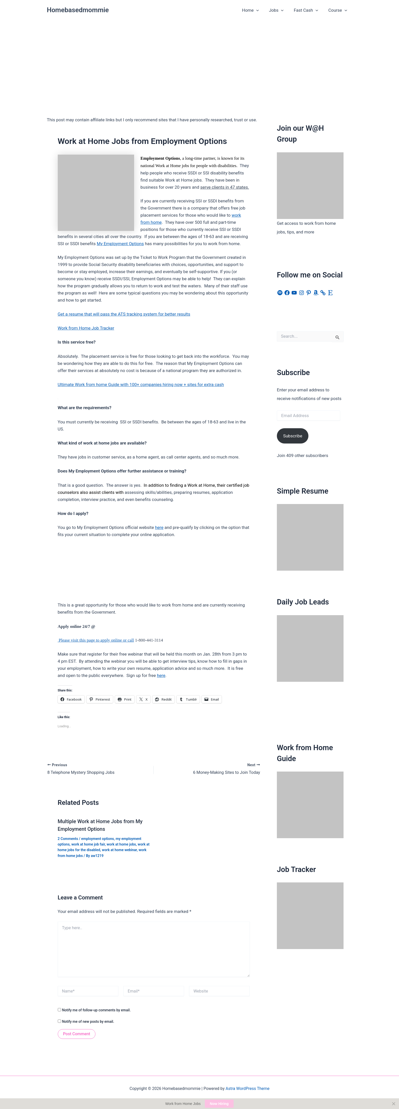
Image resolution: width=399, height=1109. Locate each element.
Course (338, 10)
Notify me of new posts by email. (88, 1021)
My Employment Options (120, 243)
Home (255, 10)
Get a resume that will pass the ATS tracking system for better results (124, 314)
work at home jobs (121, 844)
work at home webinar (119, 850)
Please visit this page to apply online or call (96, 640)
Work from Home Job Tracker (86, 328)
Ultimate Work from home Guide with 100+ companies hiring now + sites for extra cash (141, 384)
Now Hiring (219, 1104)
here (159, 527)
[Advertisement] (199, 58)
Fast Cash (308, 10)
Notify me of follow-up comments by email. (96, 1010)
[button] (261, 10)
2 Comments (68, 838)
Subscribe (292, 435)
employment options (97, 838)
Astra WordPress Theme (247, 1088)
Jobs (280, 10)
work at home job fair (88, 844)
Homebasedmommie (78, 10)
